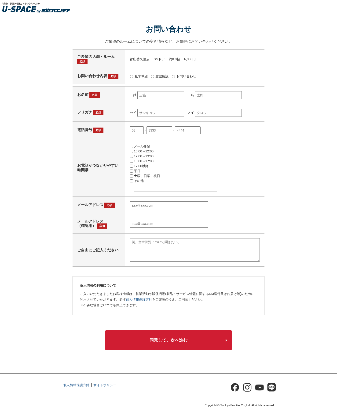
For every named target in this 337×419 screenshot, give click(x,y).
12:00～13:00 (142, 156)
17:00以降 (139, 166)
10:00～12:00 (142, 151)
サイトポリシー (104, 385)
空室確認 (160, 76)
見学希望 (139, 76)
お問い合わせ (184, 76)
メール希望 (140, 146)
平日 (135, 171)
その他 (137, 181)
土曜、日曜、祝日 (145, 176)
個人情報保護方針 (139, 299)
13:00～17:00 (142, 161)
